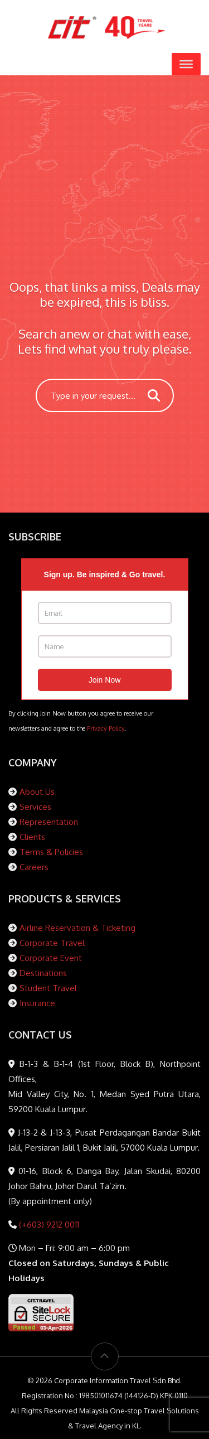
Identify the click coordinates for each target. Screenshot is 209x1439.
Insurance (37, 1003)
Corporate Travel (52, 943)
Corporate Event (51, 958)
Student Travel (48, 988)
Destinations (43, 973)
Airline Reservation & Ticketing (77, 928)
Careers (34, 867)
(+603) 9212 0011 (48, 1224)
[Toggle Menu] (186, 64)
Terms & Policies (51, 852)
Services (35, 806)
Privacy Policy (105, 728)
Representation (49, 822)
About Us (37, 791)
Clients (32, 837)
